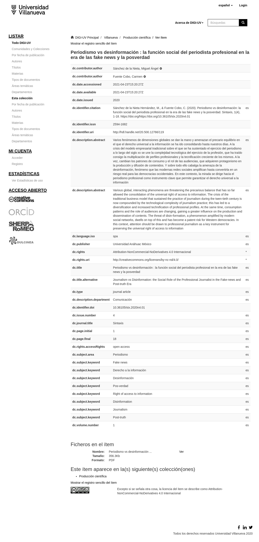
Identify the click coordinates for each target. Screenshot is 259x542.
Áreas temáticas (22, 86)
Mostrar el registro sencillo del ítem (94, 43)
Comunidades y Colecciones (30, 49)
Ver (181, 451)
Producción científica (137, 37)
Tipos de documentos (26, 79)
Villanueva (111, 37)
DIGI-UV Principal (87, 37)
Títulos (16, 67)
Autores (17, 61)
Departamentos (22, 92)
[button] (226, 5)
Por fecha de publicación (28, 55)
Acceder (17, 157)
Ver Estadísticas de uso (27, 180)
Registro (17, 164)
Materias (17, 73)
